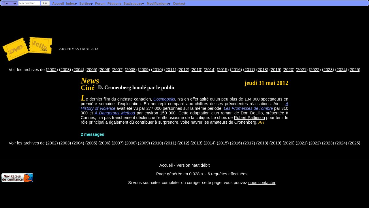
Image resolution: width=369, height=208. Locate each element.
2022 (314, 69)
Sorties (86, 3)
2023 (328, 69)
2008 (130, 69)
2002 (52, 69)
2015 (222, 69)
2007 (117, 69)
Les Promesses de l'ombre (248, 108)
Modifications (159, 3)
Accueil (58, 3)
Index (71, 3)
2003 (64, 69)
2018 (262, 69)
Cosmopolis (164, 99)
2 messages (92, 134)
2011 (170, 69)
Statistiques (134, 3)
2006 (104, 69)
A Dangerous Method (115, 113)
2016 (235, 69)
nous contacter (261, 182)
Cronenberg (245, 122)
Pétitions (115, 3)
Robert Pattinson (249, 117)
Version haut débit (193, 165)
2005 (91, 69)
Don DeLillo (252, 113)
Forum (100, 3)
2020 (288, 69)
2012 (183, 69)
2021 (301, 69)
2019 (275, 69)
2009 (143, 69)
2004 (78, 69)
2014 (209, 69)
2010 (157, 69)
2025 (354, 69)
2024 (341, 69)
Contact (179, 3)
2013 (196, 69)
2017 (249, 69)
